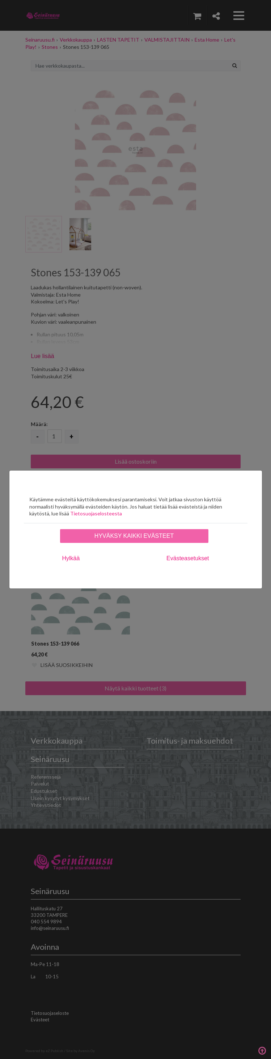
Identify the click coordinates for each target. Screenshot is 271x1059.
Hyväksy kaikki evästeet (134, 536)
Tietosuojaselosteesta (96, 513)
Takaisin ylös (262, 1050)
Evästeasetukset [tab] (187, 558)
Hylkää (71, 558)
